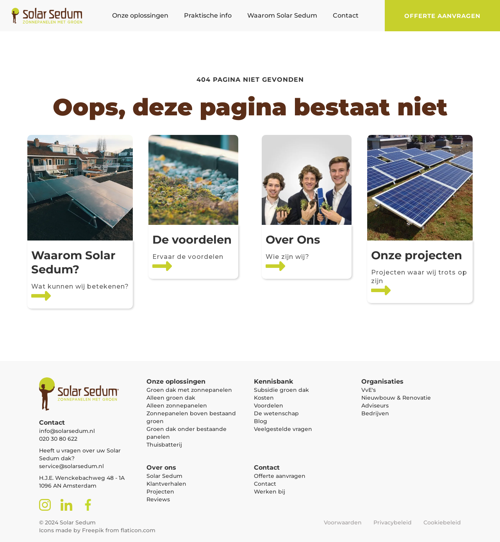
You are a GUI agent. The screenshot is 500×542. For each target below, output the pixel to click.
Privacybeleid (392, 522)
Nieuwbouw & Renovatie (396, 397)
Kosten (264, 397)
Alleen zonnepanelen (176, 405)
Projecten (160, 491)
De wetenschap (276, 413)
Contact (265, 483)
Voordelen (268, 405)
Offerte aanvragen (442, 16)
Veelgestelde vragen (283, 429)
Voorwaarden (343, 522)
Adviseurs (375, 405)
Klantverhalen (166, 483)
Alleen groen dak (170, 397)
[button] (140, 15)
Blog (260, 421)
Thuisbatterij (164, 444)
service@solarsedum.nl (71, 466)
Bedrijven (375, 413)
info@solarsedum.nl (67, 430)
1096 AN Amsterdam (67, 485)
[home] (43, 15)
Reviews (158, 499)
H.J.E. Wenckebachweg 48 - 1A (82, 477)
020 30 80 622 (58, 438)
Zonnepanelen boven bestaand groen (191, 417)
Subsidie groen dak (281, 389)
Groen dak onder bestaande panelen (186, 432)
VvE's (368, 389)
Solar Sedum (164, 475)
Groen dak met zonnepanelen (189, 389)
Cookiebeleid (442, 522)
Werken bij (269, 491)
